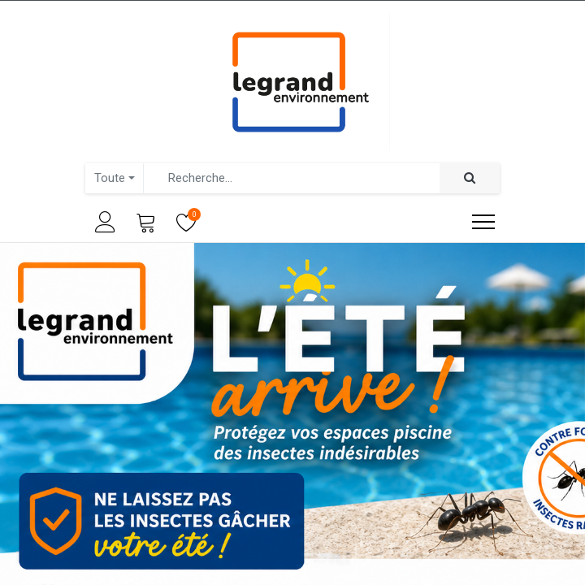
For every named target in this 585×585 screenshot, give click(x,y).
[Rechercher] (470, 178)
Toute (109, 178)
